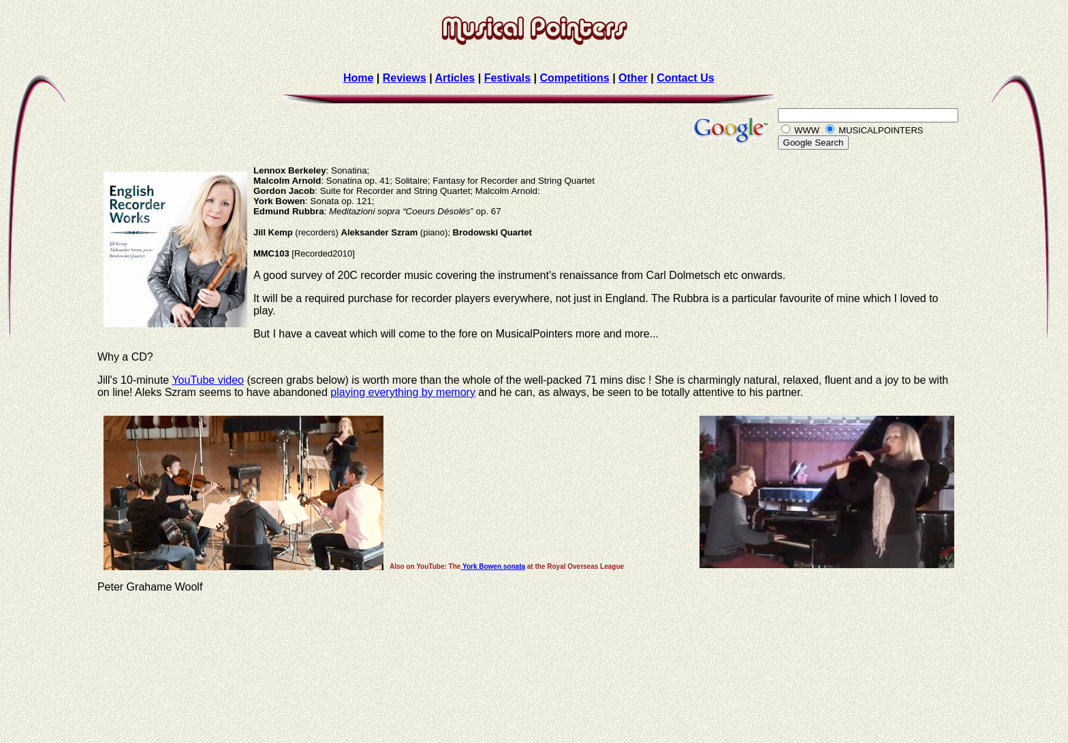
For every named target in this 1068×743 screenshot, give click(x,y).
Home (358, 78)
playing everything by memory (402, 392)
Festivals (507, 78)
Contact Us (685, 78)
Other (633, 78)
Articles (455, 78)
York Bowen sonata (492, 566)
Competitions (574, 78)
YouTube (194, 380)
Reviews (404, 78)
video (231, 380)
